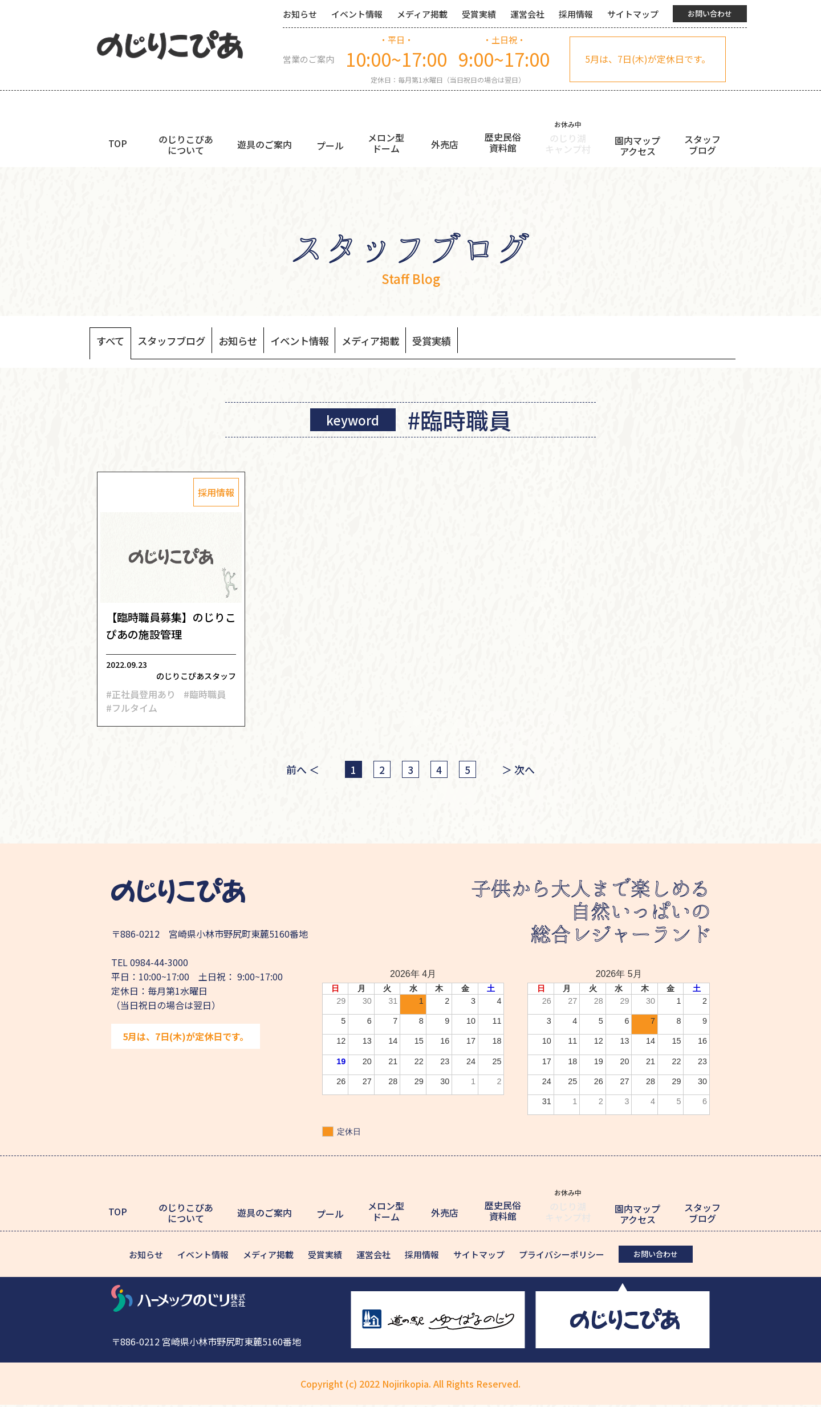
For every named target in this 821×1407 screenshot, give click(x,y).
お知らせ (300, 14)
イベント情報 (357, 14)
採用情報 (576, 14)
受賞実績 (479, 14)
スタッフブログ (182, 342)
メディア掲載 (422, 14)
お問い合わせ (710, 13)
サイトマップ (633, 14)
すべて (112, 342)
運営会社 (527, 14)
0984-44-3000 (159, 964)
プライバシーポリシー (561, 1257)
